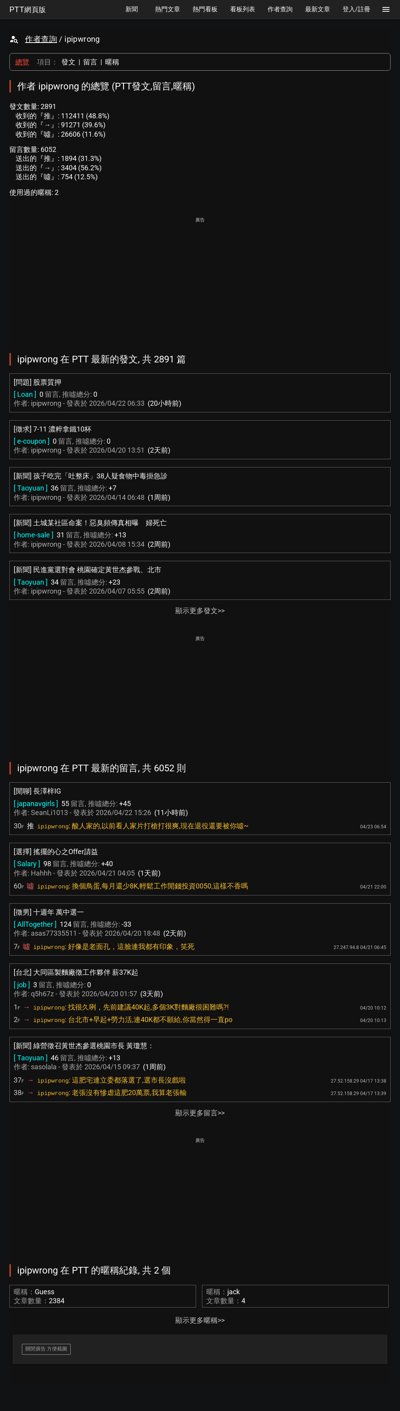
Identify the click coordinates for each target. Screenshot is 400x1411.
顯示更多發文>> (200, 610)
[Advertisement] (200, 279)
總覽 (22, 62)
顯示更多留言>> (200, 1113)
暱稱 (112, 62)
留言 (90, 62)
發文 (68, 62)
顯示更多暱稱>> (200, 1320)
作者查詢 (41, 39)
